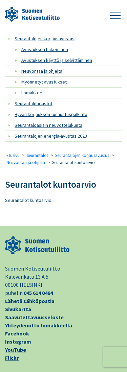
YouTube (15, 349)
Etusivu (13, 155)
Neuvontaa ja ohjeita (41, 71)
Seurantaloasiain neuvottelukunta (48, 125)
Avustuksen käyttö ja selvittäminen (56, 60)
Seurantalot (37, 155)
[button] (115, 14)
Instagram (18, 341)
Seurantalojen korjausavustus (45, 39)
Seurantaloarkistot (33, 103)
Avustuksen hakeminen (44, 49)
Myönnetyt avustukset (44, 82)
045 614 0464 (38, 292)
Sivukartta (18, 309)
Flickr (12, 357)
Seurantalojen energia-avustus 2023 (51, 136)
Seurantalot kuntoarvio (50, 184)
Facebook (17, 333)
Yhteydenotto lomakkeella (38, 325)
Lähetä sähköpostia (30, 301)
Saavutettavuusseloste (34, 317)
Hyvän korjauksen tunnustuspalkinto (51, 114)
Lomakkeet (32, 93)
